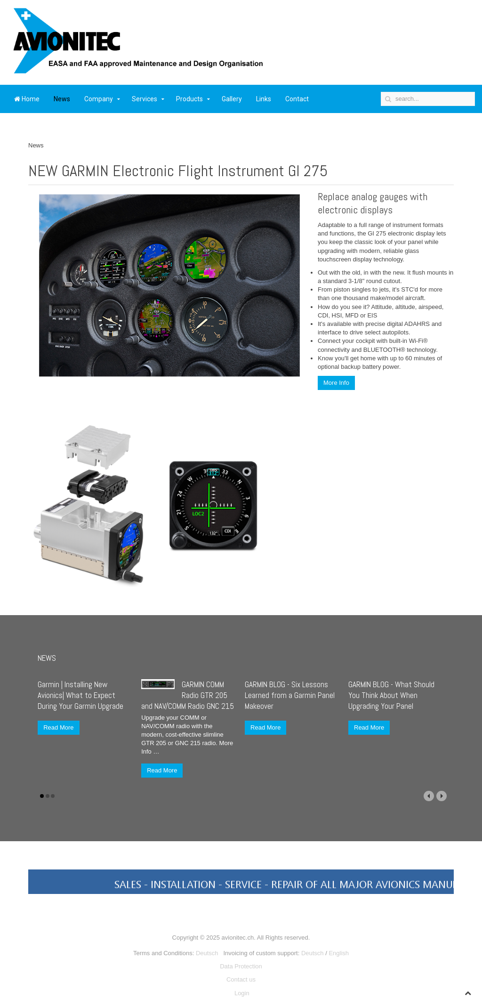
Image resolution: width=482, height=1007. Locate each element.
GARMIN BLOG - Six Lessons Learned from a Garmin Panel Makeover (290, 695)
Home (27, 99)
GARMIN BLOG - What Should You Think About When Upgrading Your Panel (391, 695)
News (62, 99)
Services (144, 99)
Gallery (232, 99)
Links (263, 99)
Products (189, 99)
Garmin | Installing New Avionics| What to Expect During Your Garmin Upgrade (80, 695)
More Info (336, 382)
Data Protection (241, 966)
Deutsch (207, 953)
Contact (297, 99)
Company (98, 99)
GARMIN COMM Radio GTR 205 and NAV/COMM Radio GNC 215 (187, 695)
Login (241, 993)
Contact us (241, 979)
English (339, 953)
